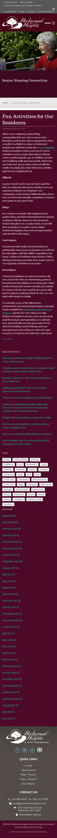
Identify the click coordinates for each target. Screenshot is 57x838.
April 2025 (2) (9, 587)
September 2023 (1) (12, 699)
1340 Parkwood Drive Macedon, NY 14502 (29, 809)
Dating (7, 499)
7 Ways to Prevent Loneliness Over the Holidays (27, 397)
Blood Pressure (39, 479)
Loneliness (18, 499)
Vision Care (9, 479)
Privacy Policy (21, 827)
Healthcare (8, 464)
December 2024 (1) (12, 613)
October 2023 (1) (10, 692)
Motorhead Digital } (37, 832)
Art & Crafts (9, 484)
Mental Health (22, 489)
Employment (11, 11)
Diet (29, 474)
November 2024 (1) (12, 620)
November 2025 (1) (12, 548)
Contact (31, 11)
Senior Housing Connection (26, 103)
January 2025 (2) (10, 607)
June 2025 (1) (9, 581)
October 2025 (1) (11, 555)
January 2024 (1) (10, 672)
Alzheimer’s (32, 464)
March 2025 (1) (10, 594)
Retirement (19, 494)
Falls (37, 474)
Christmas (8, 504)
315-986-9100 (10, 2)
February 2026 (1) (11, 528)
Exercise (35, 459)
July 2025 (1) (8, 574)
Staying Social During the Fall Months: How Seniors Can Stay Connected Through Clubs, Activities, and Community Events (25, 408)
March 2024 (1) (10, 659)
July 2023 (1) (8, 711)
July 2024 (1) (8, 633)
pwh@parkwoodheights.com (29, 803)
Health (7, 459)
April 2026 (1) (9, 515)
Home (5, 103)
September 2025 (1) (12, 561)
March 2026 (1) (10, 522)
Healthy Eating (20, 459)
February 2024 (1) (11, 666)
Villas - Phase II (28, 779)
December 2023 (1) (12, 679)
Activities (44, 469)
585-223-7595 (25, 2)
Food (20, 464)
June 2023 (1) (9, 718)
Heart (20, 484)
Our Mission (28, 783)
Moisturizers (38, 489)
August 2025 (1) (10, 568)
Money (7, 494)
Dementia (20, 469)
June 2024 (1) (9, 640)
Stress (31, 494)
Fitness (32, 469)
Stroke (41, 494)
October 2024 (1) (11, 626)
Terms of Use (36, 827)
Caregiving (8, 474)
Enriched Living (34, 499)
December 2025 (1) (12, 541)
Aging (43, 464)
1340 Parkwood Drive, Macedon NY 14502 (23, 5)
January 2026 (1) (10, 535)
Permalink (7, 339)
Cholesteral (23, 479)
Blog (22, 11)
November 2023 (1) (12, 685)
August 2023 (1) (10, 705)
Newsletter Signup (28, 814)
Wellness (8, 469)
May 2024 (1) (9, 646)
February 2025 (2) (11, 600)
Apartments (29, 770)
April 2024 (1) (9, 653)
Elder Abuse (46, 484)
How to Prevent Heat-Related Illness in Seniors (27, 434)
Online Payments (46, 11)
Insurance (32, 484)
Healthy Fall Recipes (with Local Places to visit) (26, 417)
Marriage (8, 489)
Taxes (20, 474)
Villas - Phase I (28, 774)
